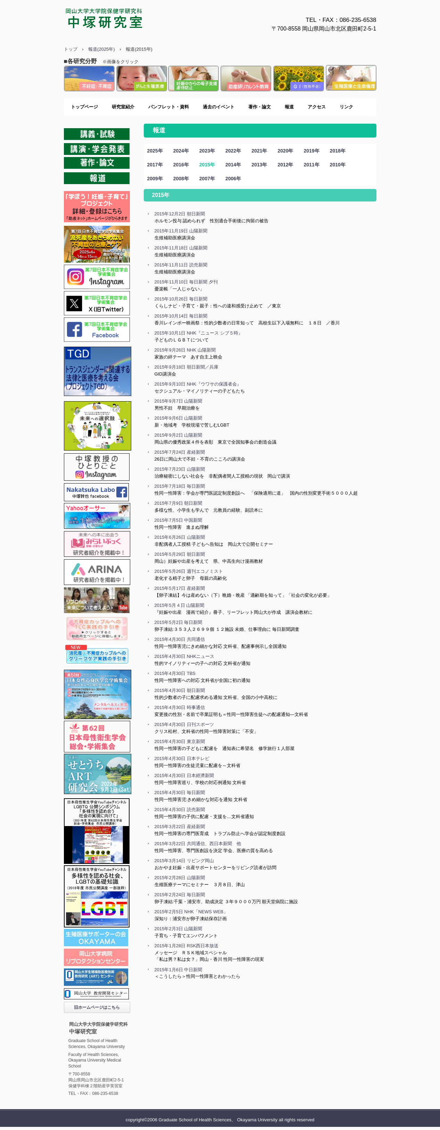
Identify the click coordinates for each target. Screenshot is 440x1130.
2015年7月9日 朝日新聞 (178, 503)
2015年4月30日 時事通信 (180, 707)
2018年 (338, 151)
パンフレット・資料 (168, 106)
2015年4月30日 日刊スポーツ (184, 724)
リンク (346, 106)
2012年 (285, 164)
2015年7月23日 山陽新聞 (180, 469)
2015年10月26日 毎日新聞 (181, 299)
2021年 (259, 151)
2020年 (285, 151)
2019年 (311, 151)
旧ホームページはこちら (97, 1007)
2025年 (155, 151)
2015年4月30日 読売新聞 (180, 809)
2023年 (207, 151)
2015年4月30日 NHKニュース (185, 656)
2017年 (155, 164)
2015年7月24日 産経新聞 (180, 452)
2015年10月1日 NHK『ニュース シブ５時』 (199, 333)
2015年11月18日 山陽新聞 (181, 247)
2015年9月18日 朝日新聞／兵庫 (186, 367)
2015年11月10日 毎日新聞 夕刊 (186, 281)
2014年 (233, 164)
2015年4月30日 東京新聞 (180, 741)
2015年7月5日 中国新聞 (178, 520)
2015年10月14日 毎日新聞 (181, 316)
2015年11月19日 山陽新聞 (181, 230)
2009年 (155, 178)
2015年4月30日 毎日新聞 (180, 792)
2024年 (181, 151)
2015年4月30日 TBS (175, 673)
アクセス (317, 106)
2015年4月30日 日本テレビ (182, 758)
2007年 (207, 178)
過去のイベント (218, 106)
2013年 (259, 164)
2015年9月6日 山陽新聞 (178, 418)
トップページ (84, 106)
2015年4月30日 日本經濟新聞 (184, 775)
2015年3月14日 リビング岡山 (184, 860)
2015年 (207, 164)
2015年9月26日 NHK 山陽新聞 (185, 350)
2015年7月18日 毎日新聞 (180, 486)
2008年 (181, 178)
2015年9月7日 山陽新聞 (178, 401)
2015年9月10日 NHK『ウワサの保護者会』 (198, 384)
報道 (289, 106)
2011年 (311, 164)
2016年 (181, 164)
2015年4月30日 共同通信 (180, 639)
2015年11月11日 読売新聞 (181, 264)
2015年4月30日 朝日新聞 (180, 690)
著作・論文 (259, 106)
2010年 (338, 164)
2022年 (233, 151)
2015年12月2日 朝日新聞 (180, 213)
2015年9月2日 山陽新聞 (178, 435)
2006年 (233, 178)
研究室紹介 (123, 106)
